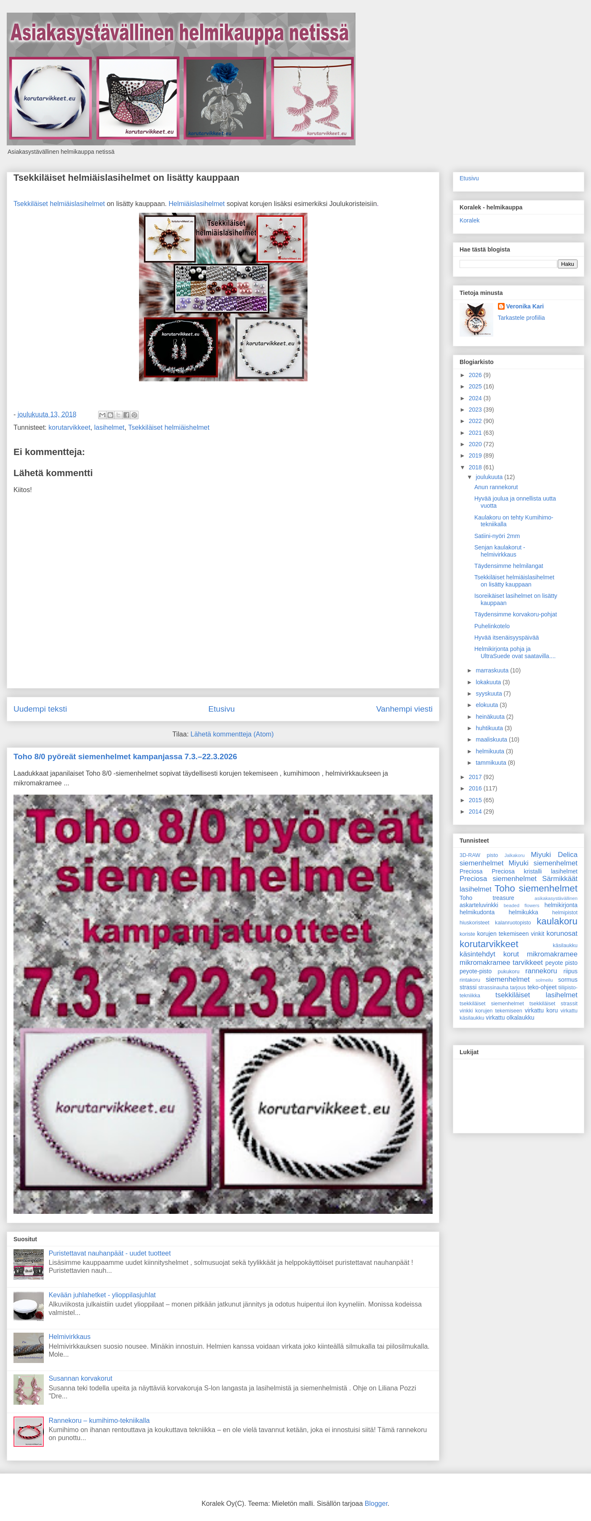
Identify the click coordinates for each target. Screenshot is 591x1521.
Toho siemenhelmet (536, 888)
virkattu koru (541, 1010)
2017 (476, 777)
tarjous (518, 988)
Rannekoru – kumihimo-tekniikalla (99, 1420)
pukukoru (508, 972)
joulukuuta (490, 477)
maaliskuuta (492, 739)
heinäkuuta (491, 716)
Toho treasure (487, 897)
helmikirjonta (561, 905)
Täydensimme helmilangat (508, 565)
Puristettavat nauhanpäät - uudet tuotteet (109, 1253)
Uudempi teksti (40, 708)
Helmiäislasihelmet (196, 203)
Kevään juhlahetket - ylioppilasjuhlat (101, 1295)
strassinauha (493, 988)
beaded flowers (522, 905)
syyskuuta (489, 693)
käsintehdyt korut (489, 954)
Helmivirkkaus (69, 1336)
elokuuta (488, 705)
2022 (476, 421)
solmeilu (544, 980)
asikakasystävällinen (556, 898)
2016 (476, 788)
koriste (467, 934)
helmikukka (523, 912)
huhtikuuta (490, 728)
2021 (476, 432)
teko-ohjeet (541, 987)
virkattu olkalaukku (510, 1017)
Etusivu (221, 708)
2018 (476, 467)
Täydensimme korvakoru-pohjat (515, 614)
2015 (476, 800)
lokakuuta (489, 682)
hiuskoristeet (474, 923)
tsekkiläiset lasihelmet (536, 995)
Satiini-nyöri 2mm (497, 536)
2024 (476, 398)
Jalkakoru (514, 855)
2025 (476, 386)
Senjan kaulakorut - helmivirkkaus (499, 551)
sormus (568, 979)
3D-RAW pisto (479, 855)
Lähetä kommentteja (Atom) (231, 734)
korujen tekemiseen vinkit (511, 933)
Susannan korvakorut (80, 1378)
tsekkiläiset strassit (553, 1004)
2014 (476, 811)
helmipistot (565, 913)
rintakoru (470, 980)
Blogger (376, 1503)
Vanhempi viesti (404, 708)
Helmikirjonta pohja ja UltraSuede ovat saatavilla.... (515, 652)
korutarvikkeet (69, 427)
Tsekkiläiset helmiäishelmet (168, 427)
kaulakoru (557, 921)
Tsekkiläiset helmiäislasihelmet (59, 203)
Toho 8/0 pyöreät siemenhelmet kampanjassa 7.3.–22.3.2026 (125, 756)
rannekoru (541, 971)
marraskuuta (493, 670)
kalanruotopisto (513, 923)
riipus (571, 971)
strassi (468, 987)
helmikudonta (477, 912)
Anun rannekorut (496, 487)
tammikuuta (492, 762)
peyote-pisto (476, 971)
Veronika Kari (525, 306)
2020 (476, 444)
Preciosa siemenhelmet (498, 879)
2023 (476, 409)
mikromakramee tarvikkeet (501, 963)
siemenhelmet (507, 979)
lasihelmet (109, 427)
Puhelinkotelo (492, 626)
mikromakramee (552, 954)
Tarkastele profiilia (521, 317)
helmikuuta (491, 751)
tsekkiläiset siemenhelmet (492, 1004)
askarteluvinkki (479, 905)
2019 (476, 455)
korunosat (562, 933)
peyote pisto (561, 962)
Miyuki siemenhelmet (543, 863)
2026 (476, 375)
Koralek (469, 220)
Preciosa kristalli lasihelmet (535, 871)
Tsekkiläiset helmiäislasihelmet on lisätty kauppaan (126, 177)
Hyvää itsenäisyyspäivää (506, 637)
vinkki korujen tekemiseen (491, 1011)
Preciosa (471, 871)
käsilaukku (565, 945)
